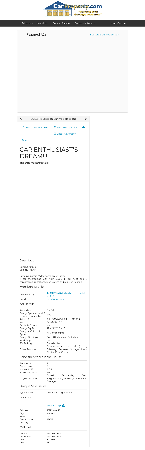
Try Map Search (61, 23)
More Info (43, 23)
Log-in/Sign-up (118, 23)
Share (25, 140)
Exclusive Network (85, 23)
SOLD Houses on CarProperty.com (53, 118)
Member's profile (65, 127)
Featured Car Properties (104, 34)
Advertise (27, 23)
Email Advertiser (65, 133)
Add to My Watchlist (35, 127)
